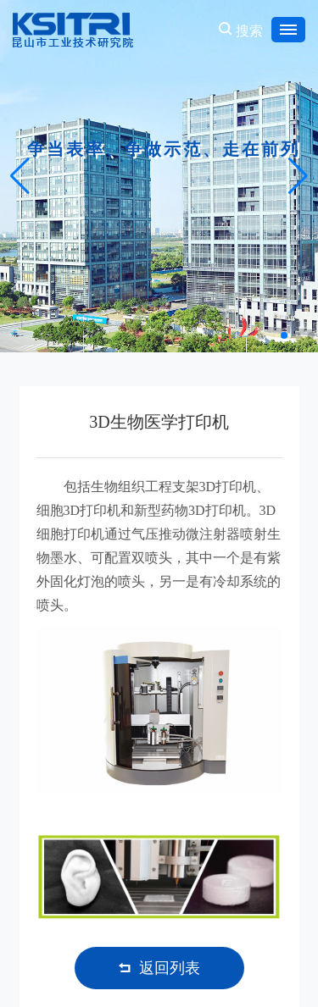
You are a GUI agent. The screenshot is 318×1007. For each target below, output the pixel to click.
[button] (284, 335)
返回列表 (159, 968)
